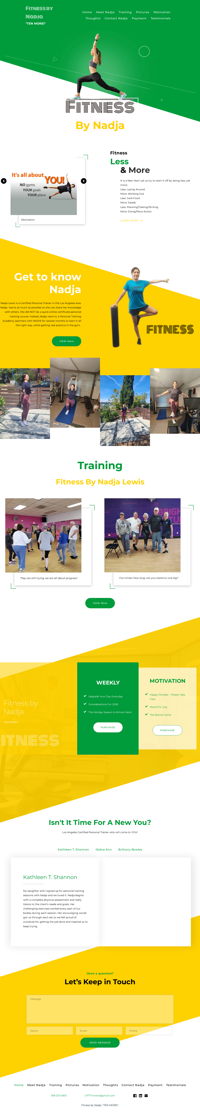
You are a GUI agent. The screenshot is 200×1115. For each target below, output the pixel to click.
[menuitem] (87, 12)
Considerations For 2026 (103, 704)
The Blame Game (160, 714)
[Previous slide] (3, 181)
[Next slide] (83, 181)
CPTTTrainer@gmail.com (100, 1097)
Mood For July (158, 707)
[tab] (73, 849)
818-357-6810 (59, 1097)
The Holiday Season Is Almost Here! (110, 712)
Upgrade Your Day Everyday (105, 696)
